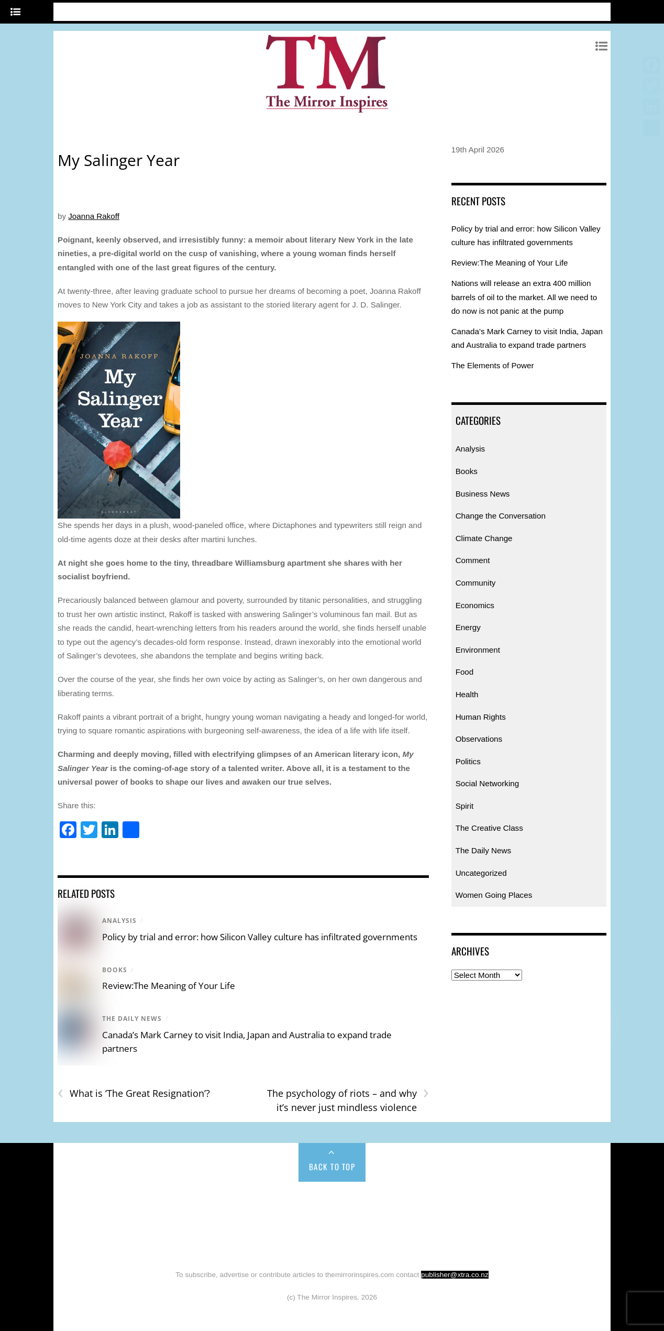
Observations (479, 738)
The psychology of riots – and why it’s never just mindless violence (348, 1100)
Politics (468, 761)
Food (465, 671)
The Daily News (132, 1018)
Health (467, 694)
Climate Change (484, 538)
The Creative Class (489, 827)
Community (476, 582)
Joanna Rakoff (93, 216)
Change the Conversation (501, 515)
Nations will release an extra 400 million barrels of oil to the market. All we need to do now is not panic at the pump (524, 297)
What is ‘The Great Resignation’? (134, 1093)
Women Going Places (494, 894)
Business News (483, 493)
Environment (478, 649)
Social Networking (487, 783)
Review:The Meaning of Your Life (168, 986)
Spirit (465, 805)
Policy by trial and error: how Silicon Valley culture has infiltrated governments (259, 937)
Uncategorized (481, 872)
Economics (475, 605)
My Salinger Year (119, 160)
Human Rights (481, 716)
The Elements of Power (492, 365)
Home (95, 1204)
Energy (468, 627)
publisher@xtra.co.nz (455, 1275)
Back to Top (332, 1166)
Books (114, 969)
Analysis (119, 920)
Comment (473, 560)
